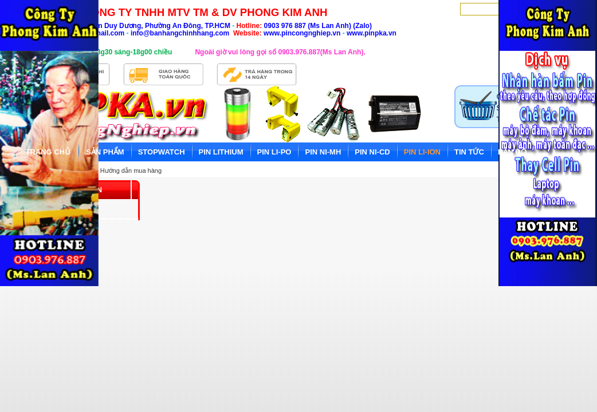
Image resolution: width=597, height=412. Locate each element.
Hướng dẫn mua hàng (131, 170)
